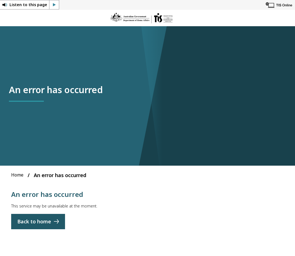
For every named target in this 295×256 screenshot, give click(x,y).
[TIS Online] (279, 5)
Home (17, 175)
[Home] (141, 18)
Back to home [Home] (34, 221)
